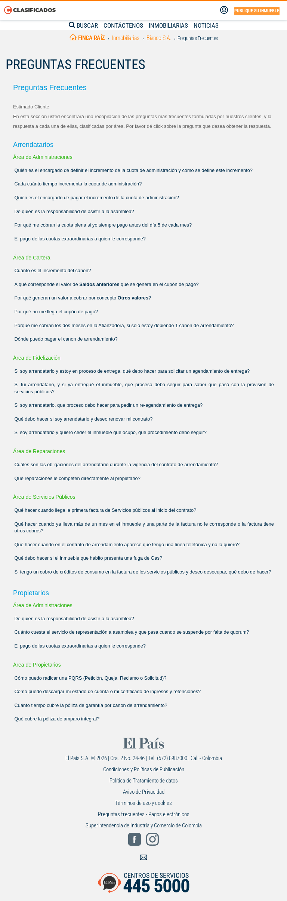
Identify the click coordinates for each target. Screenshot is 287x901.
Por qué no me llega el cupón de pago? (56, 311)
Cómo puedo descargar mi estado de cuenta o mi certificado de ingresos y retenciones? (108, 691)
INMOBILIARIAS (168, 25)
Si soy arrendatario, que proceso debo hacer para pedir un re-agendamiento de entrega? (109, 405)
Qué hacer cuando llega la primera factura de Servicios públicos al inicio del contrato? (106, 510)
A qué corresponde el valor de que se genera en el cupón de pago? (107, 284)
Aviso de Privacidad (143, 791)
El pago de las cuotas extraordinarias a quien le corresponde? (80, 239)
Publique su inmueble (256, 10)
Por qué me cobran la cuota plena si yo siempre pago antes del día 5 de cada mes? (103, 225)
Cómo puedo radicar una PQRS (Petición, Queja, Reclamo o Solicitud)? (91, 678)
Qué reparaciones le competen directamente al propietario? (78, 478)
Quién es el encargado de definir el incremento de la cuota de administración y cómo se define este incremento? (134, 170)
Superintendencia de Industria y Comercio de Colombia (144, 825)
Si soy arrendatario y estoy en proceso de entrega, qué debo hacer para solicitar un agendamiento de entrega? (132, 371)
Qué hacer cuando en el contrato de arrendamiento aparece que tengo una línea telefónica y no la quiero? (127, 544)
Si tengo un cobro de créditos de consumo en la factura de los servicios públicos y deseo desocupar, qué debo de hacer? (143, 572)
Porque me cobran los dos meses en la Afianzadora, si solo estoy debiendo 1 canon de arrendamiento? (124, 325)
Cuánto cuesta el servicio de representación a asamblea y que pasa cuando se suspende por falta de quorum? (132, 632)
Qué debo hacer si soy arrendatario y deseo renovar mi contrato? (84, 419)
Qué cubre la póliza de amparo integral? (57, 719)
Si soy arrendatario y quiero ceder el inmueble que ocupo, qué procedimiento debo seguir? (111, 432)
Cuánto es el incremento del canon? (53, 270)
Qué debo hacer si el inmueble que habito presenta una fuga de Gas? (89, 558)
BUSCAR (83, 25)
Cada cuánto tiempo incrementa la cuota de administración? (78, 184)
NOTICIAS (206, 25)
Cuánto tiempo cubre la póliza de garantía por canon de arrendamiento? (91, 705)
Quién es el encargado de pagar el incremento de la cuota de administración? (97, 197)
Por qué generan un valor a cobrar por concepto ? (83, 298)
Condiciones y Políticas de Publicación (143, 769)
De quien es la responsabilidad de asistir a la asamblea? (74, 211)
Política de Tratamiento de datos (143, 780)
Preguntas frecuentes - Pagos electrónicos (143, 814)
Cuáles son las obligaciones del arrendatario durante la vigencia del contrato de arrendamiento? (116, 464)
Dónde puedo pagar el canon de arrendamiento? (66, 339)
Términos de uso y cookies (143, 803)
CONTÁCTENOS (123, 25)
